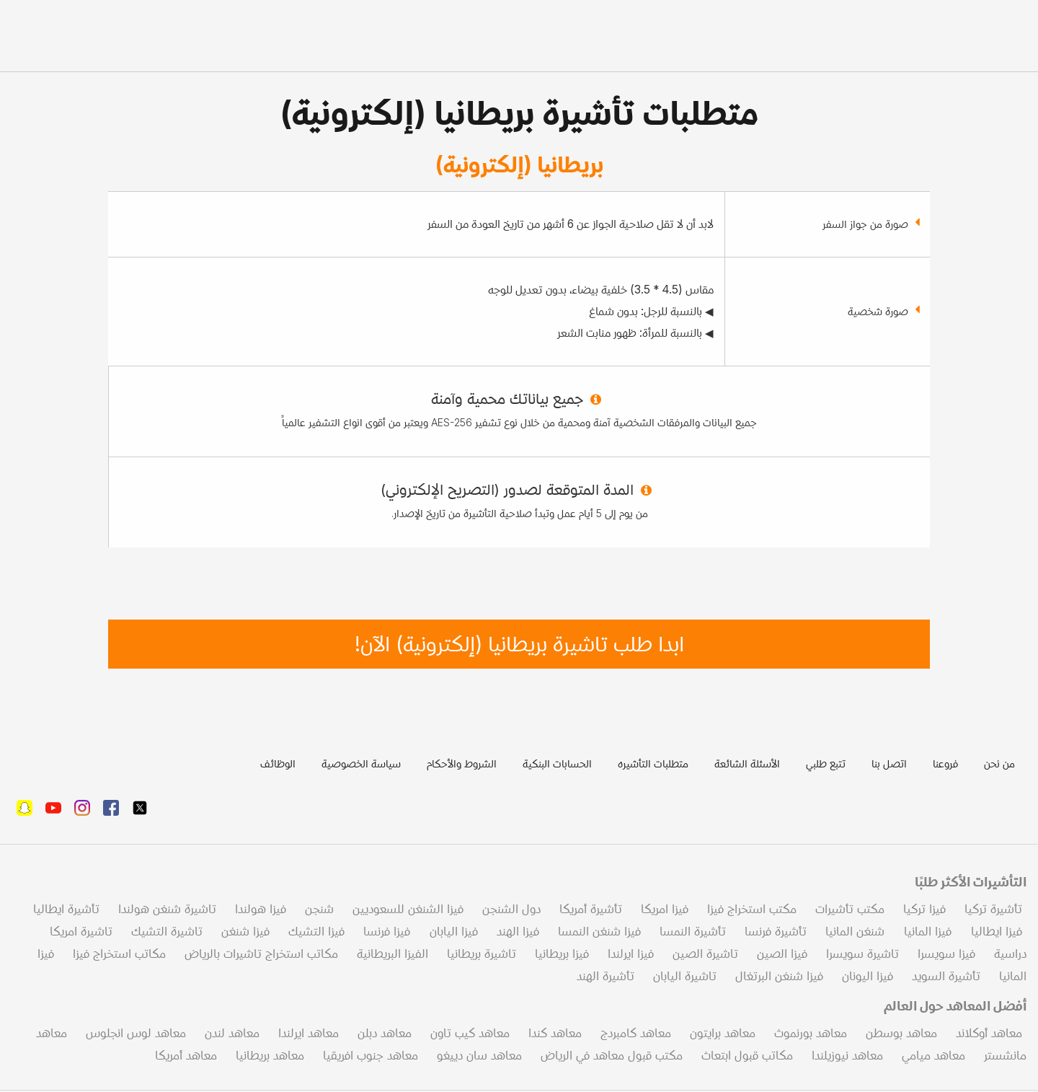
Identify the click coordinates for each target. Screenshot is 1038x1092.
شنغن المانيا (854, 931)
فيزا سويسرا (946, 953)
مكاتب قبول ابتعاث (747, 1055)
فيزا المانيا (926, 931)
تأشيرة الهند (605, 976)
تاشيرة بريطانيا (481, 953)
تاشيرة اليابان (685, 976)
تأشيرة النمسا (693, 931)
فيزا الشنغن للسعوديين (407, 909)
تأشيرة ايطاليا (66, 909)
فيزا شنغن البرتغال (779, 976)
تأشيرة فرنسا (776, 931)
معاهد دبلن (385, 1033)
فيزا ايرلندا (631, 953)
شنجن (319, 909)
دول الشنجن (511, 909)
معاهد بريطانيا (270, 1055)
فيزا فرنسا (386, 931)
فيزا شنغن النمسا (599, 931)
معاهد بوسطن (901, 1033)
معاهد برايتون (722, 1033)
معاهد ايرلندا (308, 1033)
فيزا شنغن (245, 931)
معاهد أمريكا (186, 1055)
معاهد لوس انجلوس (136, 1033)
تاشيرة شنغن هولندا (167, 909)
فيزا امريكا (664, 909)
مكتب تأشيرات (849, 909)
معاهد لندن (232, 1033)
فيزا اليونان (867, 976)
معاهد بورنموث (810, 1033)
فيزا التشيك (316, 931)
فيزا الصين (782, 953)
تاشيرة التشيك (167, 931)
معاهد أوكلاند (989, 1033)
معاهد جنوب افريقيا (370, 1055)
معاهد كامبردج (635, 1033)
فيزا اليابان (452, 931)
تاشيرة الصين (705, 953)
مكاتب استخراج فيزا (119, 953)
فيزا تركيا (924, 909)
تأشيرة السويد (946, 976)
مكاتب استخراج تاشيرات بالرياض (261, 953)
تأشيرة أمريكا (590, 909)
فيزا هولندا (260, 909)
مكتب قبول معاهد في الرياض (612, 1055)
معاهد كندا (555, 1033)
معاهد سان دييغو (479, 1055)
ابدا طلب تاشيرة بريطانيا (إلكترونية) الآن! (519, 644)
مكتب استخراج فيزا (752, 909)
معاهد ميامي (933, 1055)
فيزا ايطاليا (994, 931)
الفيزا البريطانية (392, 953)
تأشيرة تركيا (993, 909)
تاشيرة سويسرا (862, 953)
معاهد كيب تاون (470, 1033)
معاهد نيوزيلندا (847, 1055)
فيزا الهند (518, 931)
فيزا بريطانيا (562, 953)
